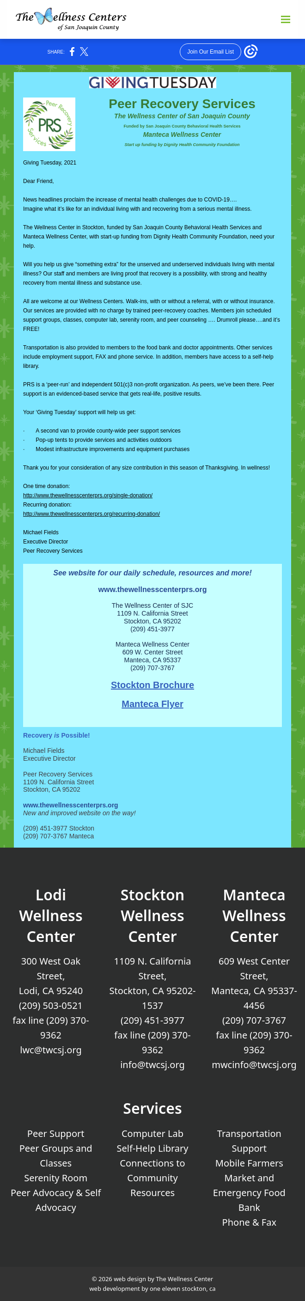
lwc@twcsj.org (51, 1050)
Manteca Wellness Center (254, 915)
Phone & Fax (249, 1222)
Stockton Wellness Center (152, 915)
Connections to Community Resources (152, 1178)
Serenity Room (55, 1178)
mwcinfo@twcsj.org (254, 1064)
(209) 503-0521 (51, 1005)
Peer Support (56, 1133)
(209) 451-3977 (152, 1020)
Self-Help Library (153, 1148)
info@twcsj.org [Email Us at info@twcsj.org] (152, 1064)
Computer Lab (152, 1133)
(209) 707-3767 (254, 1020)
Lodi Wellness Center (50, 915)
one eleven (165, 1288)
